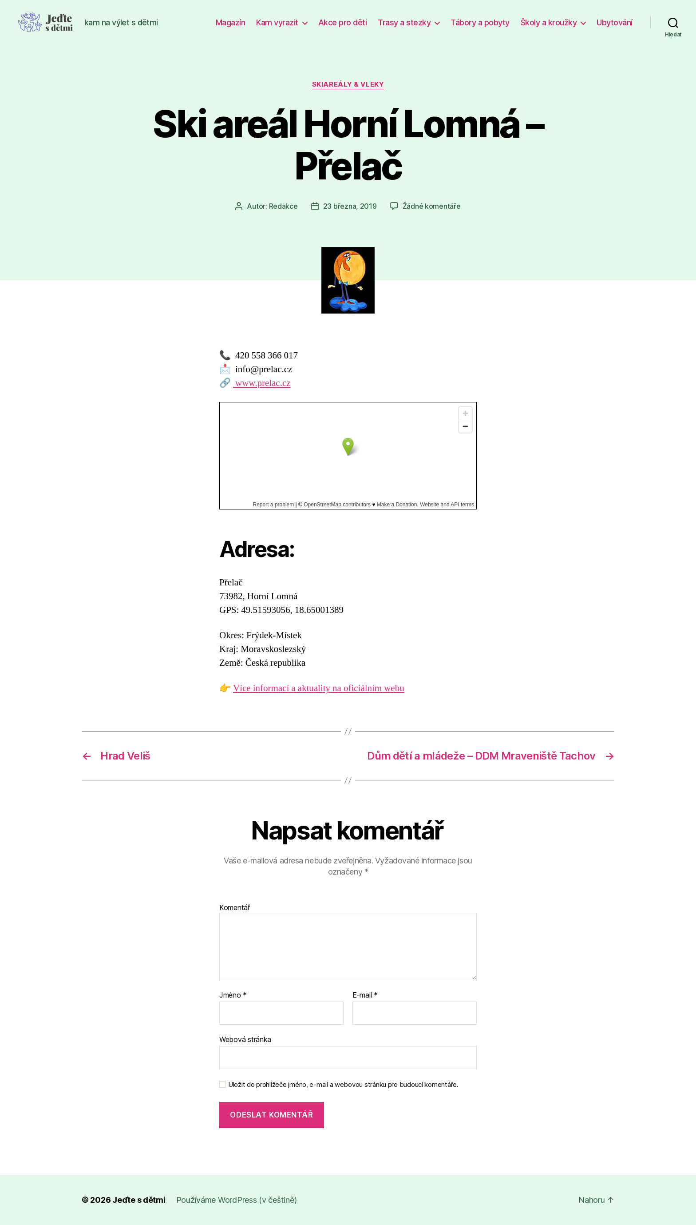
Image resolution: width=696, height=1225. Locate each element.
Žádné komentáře (432, 206)
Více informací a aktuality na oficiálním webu (318, 688)
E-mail (365, 995)
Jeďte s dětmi (139, 1200)
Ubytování (615, 22)
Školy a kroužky (549, 22)
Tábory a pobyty (480, 22)
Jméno (233, 995)
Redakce (283, 206)
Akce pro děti (342, 22)
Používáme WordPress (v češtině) (236, 1200)
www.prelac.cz (262, 383)
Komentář (234, 908)
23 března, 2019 (350, 206)
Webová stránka (245, 1039)
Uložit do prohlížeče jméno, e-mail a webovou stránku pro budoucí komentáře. (343, 1085)
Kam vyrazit (277, 22)
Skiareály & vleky (348, 84)
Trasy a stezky (404, 22)
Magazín (230, 22)
